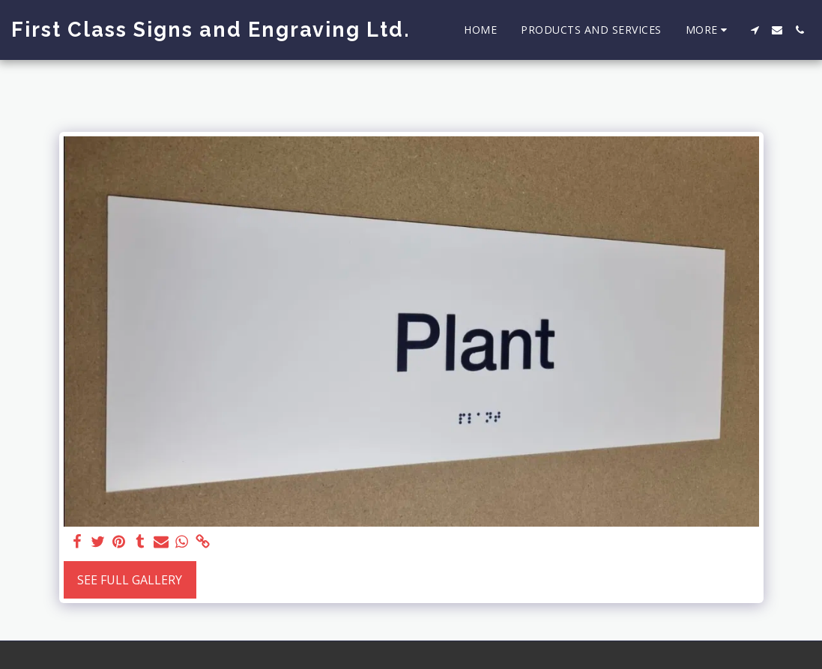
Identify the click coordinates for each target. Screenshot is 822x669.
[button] (754, 30)
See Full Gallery (129, 580)
